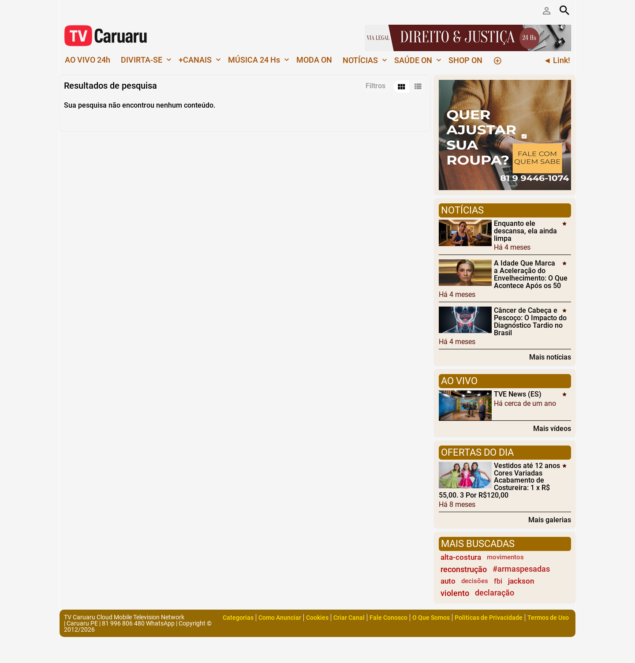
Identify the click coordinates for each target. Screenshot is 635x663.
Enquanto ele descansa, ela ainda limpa (525, 231)
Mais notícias (550, 357)
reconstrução (464, 569)
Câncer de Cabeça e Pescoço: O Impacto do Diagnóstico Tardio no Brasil (530, 321)
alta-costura (461, 557)
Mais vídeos (552, 428)
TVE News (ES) (518, 394)
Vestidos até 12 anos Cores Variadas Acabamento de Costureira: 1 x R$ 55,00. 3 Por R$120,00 (499, 480)
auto (448, 581)
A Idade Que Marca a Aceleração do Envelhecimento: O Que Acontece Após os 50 (531, 274)
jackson (521, 581)
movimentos (505, 557)
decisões (474, 581)
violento (455, 593)
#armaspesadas (521, 569)
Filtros (375, 86)
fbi (498, 581)
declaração (494, 592)
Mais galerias (549, 520)
